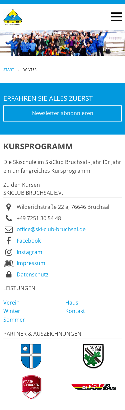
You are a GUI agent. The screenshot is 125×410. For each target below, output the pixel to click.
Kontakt (75, 311)
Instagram (29, 252)
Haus (71, 302)
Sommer (14, 319)
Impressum (31, 263)
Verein (11, 302)
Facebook (29, 240)
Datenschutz (33, 274)
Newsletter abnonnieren (62, 113)
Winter (11, 311)
